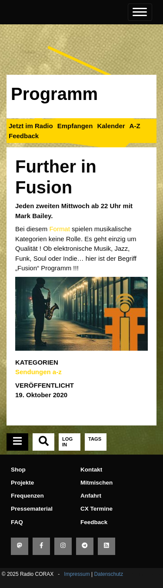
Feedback (24, 136)
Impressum (77, 574)
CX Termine (96, 508)
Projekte (22, 482)
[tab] (17, 442)
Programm (54, 93)
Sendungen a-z (38, 371)
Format (59, 229)
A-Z (135, 126)
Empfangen (75, 126)
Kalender (111, 126)
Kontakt (91, 469)
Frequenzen (27, 495)
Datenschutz (108, 574)
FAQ (17, 522)
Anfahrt (90, 495)
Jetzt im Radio (31, 126)
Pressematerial (32, 508)
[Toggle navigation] (140, 12)
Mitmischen (96, 482)
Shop (18, 469)
